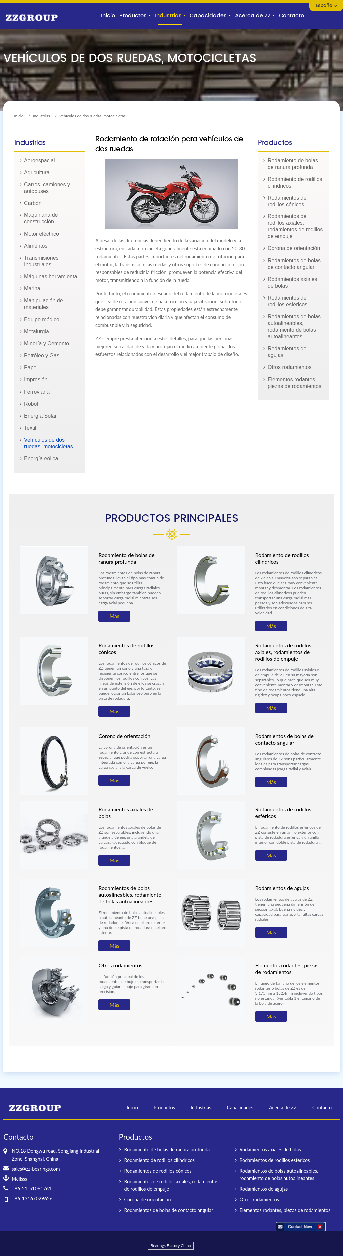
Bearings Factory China (171, 1245)
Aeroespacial (39, 160)
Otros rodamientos (290, 367)
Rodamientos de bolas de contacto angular (294, 264)
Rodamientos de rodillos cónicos (287, 201)
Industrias (41, 115)
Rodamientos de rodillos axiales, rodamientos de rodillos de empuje (295, 226)
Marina (32, 288)
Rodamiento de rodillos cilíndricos (295, 182)
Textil (30, 428)
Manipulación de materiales (43, 304)
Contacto (291, 15)
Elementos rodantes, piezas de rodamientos (294, 383)
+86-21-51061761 (31, 1188)
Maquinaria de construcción (41, 218)
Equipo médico (41, 319)
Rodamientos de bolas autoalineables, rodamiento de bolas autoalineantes (294, 326)
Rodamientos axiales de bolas (292, 282)
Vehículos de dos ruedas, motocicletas (48, 443)
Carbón (32, 203)
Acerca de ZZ (283, 1107)
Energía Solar (40, 416)
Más (114, 616)
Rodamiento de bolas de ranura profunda (293, 164)
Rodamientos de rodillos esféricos (287, 301)
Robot (31, 404)
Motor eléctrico (41, 234)
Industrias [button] (168, 15)
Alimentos (35, 246)
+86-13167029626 (32, 1198)
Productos (164, 1107)
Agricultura (36, 172)
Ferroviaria (36, 392)
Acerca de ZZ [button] (253, 15)
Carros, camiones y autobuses (47, 188)
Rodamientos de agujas (287, 352)
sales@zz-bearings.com (36, 1169)
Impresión (35, 379)
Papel (31, 367)
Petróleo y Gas (41, 355)
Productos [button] (133, 15)
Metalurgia (36, 331)
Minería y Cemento (46, 343)
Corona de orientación (294, 248)
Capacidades (240, 1107)
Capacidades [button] (208, 15)
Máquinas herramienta (50, 276)
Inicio (108, 15)
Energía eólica (41, 458)
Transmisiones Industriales (41, 261)
